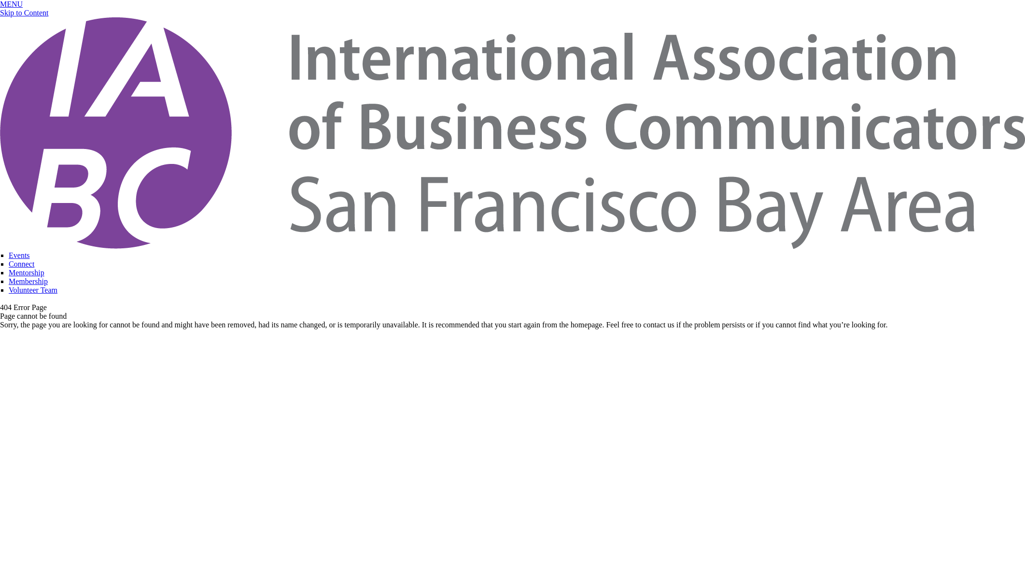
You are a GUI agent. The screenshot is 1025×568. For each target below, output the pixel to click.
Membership (28, 281)
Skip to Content (24, 13)
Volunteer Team (33, 290)
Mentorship (26, 273)
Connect (21, 264)
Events (19, 255)
